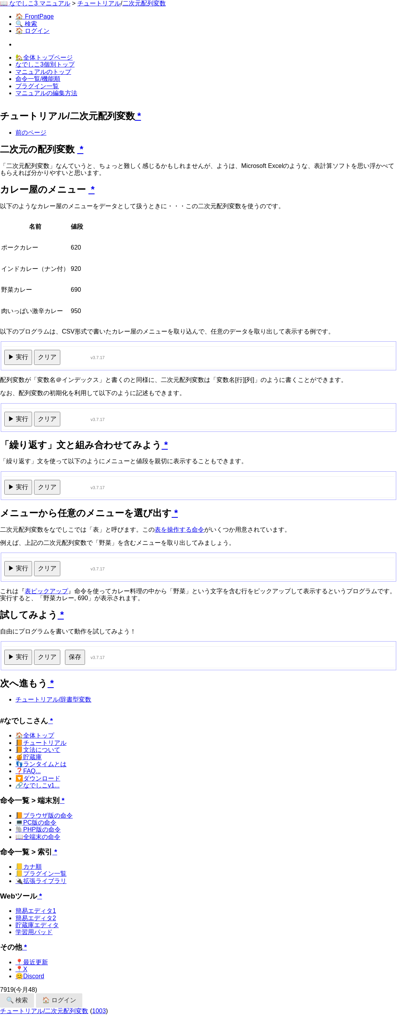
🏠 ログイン (32, 30)
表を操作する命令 (179, 529)
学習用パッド (34, 932)
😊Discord (29, 976)
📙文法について (37, 749)
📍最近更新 (31, 962)
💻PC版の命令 (35, 822)
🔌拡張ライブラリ (40, 881)
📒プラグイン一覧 (40, 873)
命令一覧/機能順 (37, 78)
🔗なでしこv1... (37, 785)
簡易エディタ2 (35, 918)
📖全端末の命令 (37, 837)
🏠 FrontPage (34, 16)
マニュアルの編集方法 (46, 93)
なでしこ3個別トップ (45, 64)
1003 (99, 1011)
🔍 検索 (26, 24)
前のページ (30, 132)
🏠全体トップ (34, 735)
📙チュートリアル (40, 742)
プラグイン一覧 (37, 86)
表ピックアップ (46, 591)
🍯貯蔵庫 (28, 757)
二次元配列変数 (144, 3)
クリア (47, 357)
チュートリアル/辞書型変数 (53, 699)
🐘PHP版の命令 (38, 829)
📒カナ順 (28, 866)
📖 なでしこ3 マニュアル (35, 3)
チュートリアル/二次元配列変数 (44, 1011)
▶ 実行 (18, 357)
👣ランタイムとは (40, 764)
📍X (21, 969)
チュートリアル (99, 3)
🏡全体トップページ (44, 57)
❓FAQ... (28, 771)
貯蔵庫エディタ (37, 925)
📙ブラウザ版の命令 (44, 815)
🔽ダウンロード (37, 778)
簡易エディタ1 (35, 910)
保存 (75, 657)
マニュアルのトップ (43, 71)
